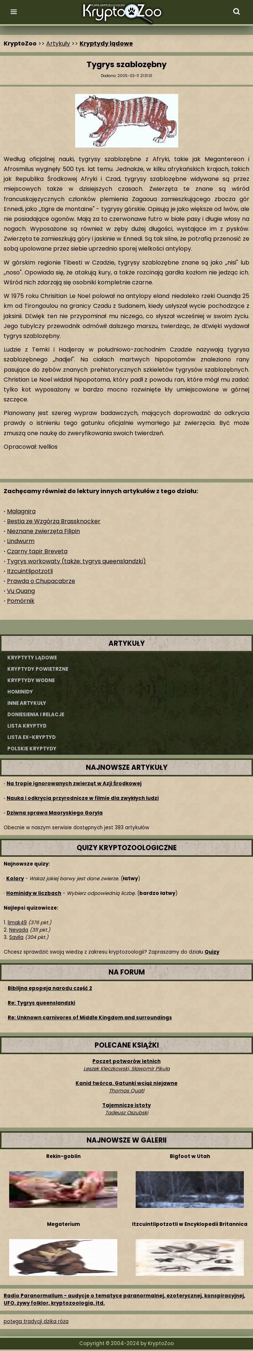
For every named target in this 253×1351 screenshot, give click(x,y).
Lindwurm (20, 541)
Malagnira (21, 511)
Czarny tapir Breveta (37, 551)
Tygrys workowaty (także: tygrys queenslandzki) (76, 561)
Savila (16, 937)
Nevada (18, 929)
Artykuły (58, 43)
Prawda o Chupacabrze (41, 581)
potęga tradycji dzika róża (36, 1321)
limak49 (17, 922)
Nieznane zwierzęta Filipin (43, 531)
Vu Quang (21, 591)
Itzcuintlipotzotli (30, 571)
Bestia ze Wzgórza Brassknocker (53, 521)
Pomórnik (20, 601)
